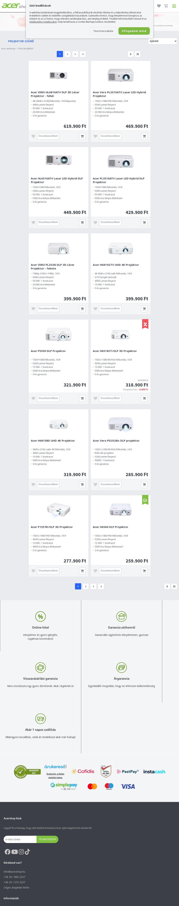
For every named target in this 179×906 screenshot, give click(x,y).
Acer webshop (8, 47)
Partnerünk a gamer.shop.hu (20, 881)
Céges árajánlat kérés (16, 789)
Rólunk (8, 860)
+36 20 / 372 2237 (14, 784)
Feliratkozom (47, 740)
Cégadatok (10, 865)
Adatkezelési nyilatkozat (18, 819)
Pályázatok (10, 830)
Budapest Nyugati (14, 855)
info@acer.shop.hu (14, 773)
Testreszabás (96, 31)
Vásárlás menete (14, 809)
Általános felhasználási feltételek (23, 814)
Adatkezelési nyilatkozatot (43, 21)
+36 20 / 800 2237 (14, 778)
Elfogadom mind (131, 31)
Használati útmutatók (17, 824)
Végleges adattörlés (15, 835)
